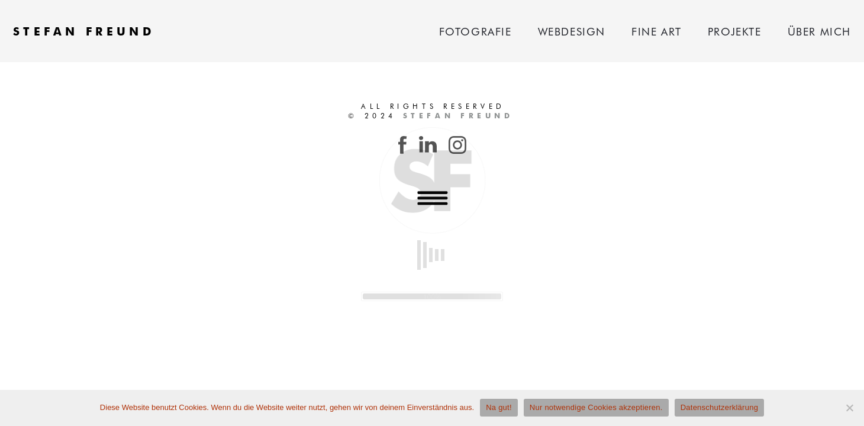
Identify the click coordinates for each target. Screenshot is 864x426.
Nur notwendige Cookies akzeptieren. (596, 407)
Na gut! (499, 407)
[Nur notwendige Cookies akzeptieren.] (849, 408)
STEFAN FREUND (84, 31)
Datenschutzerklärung (719, 407)
